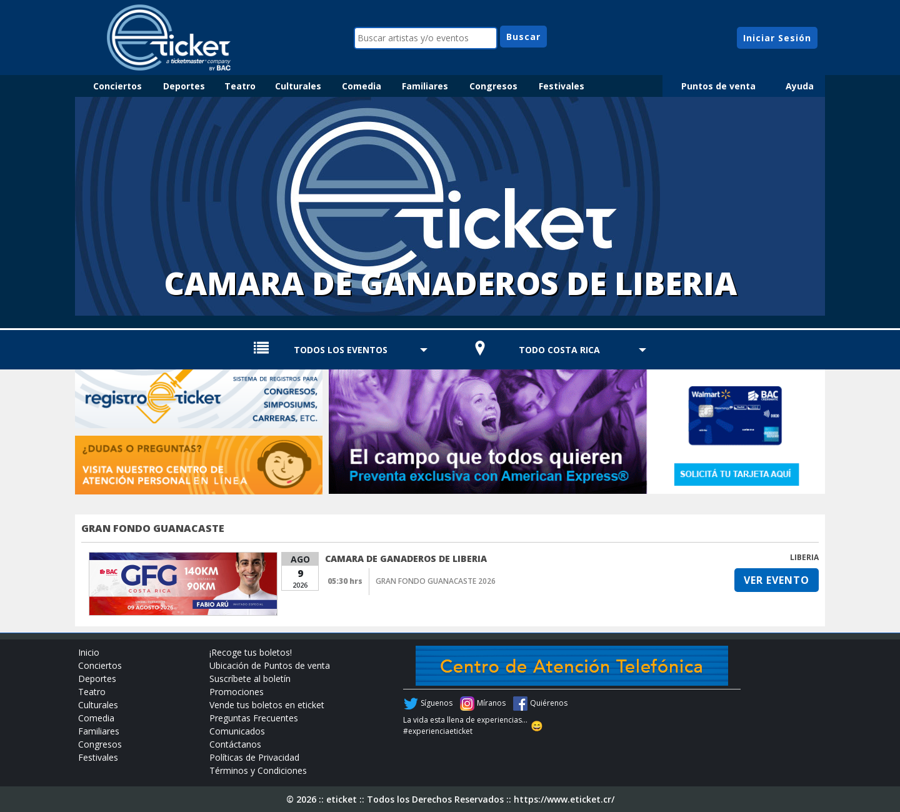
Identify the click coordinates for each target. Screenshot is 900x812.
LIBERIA (804, 557)
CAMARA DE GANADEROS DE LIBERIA (406, 558)
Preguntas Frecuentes (253, 718)
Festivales (561, 86)
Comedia (361, 86)
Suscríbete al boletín (250, 678)
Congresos (493, 86)
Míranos (491, 703)
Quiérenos (549, 703)
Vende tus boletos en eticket (266, 705)
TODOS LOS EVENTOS (341, 350)
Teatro (240, 86)
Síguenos (436, 703)
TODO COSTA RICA (559, 350)
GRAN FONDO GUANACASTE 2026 (436, 581)
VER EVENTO (776, 580)
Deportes (184, 86)
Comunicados (237, 731)
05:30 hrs (345, 581)
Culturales (298, 86)
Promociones (236, 692)
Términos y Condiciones (258, 770)
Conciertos (117, 86)
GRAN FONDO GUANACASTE (152, 528)
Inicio (88, 652)
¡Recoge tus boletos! (250, 652)
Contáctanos (235, 744)
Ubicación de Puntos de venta (269, 665)
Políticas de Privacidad (254, 757)
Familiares (425, 86)
